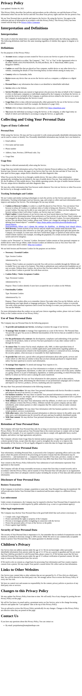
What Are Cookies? (35, 245)
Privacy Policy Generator (30, 22)
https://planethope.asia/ (56, 108)
